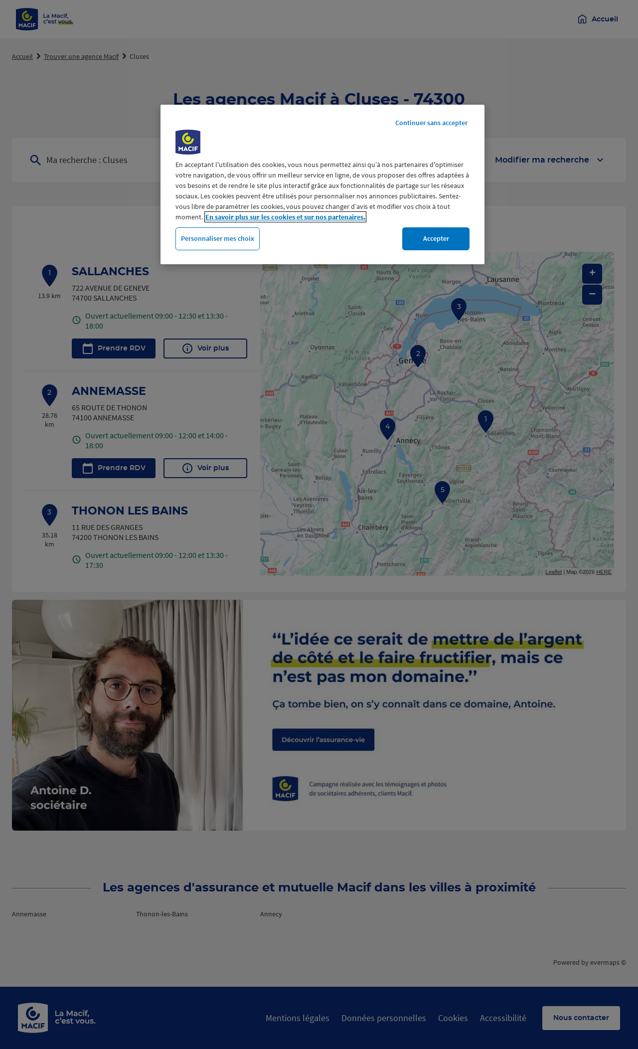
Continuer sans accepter (431, 122)
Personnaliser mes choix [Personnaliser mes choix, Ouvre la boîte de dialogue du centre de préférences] (217, 238)
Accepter (436, 238)
